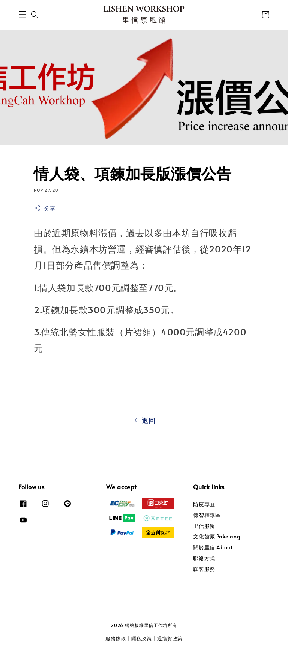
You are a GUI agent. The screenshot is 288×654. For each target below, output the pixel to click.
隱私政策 (141, 638)
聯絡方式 (204, 558)
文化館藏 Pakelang (216, 536)
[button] (22, 14)
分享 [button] (44, 208)
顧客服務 (204, 569)
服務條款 (115, 638)
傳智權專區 (206, 515)
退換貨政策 (170, 638)
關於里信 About (212, 547)
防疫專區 (204, 504)
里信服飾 (204, 526)
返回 (144, 420)
